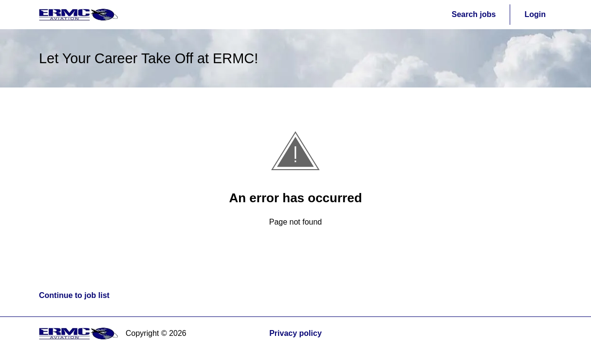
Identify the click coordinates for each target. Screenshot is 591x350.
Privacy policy (295, 333)
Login (535, 14)
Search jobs (474, 14)
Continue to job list (74, 295)
